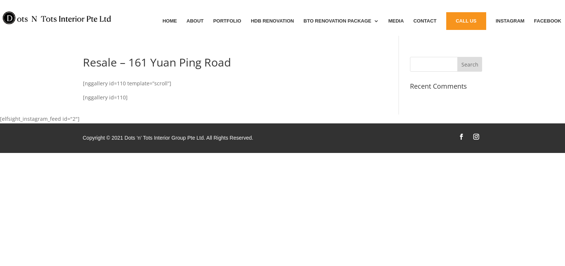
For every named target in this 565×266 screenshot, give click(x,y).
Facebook (547, 21)
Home (169, 21)
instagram (510, 21)
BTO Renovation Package (337, 21)
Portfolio (227, 21)
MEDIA (396, 21)
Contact (425, 21)
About (195, 21)
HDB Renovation (272, 21)
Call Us (466, 21)
